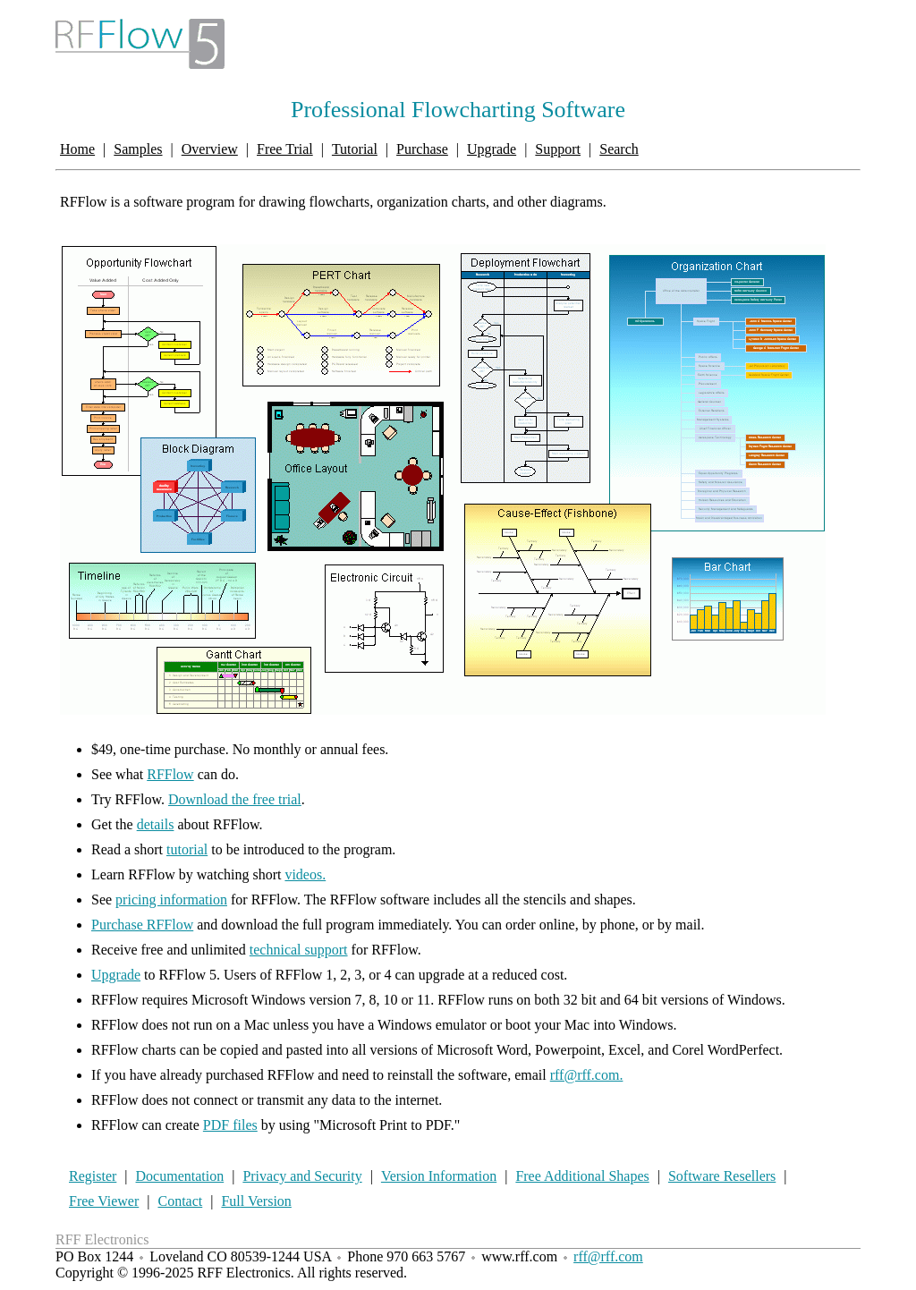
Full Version (256, 1201)
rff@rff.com (608, 1256)
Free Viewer (104, 1201)
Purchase (422, 149)
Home (77, 149)
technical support (299, 949)
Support (558, 149)
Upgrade (491, 149)
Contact (179, 1201)
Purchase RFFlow (142, 924)
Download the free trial (234, 799)
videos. (305, 874)
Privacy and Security (301, 1176)
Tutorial (354, 149)
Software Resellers (722, 1176)
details (155, 824)
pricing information (171, 899)
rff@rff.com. (586, 1074)
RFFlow (170, 774)
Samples (138, 149)
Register (92, 1176)
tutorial (187, 849)
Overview (210, 149)
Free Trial (285, 149)
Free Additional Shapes (582, 1176)
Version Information (438, 1176)
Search (619, 149)
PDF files (230, 1125)
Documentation (180, 1176)
